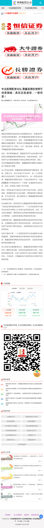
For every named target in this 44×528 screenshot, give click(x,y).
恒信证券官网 (38, 13)
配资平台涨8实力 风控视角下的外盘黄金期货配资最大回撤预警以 (23, 399)
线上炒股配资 (18, 515)
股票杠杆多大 (11, 440)
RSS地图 (19, 521)
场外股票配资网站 (11, 430)
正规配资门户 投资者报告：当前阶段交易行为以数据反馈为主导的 (24, 394)
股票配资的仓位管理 (32, 417)
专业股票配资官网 (15, 8)
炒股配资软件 (32, 440)
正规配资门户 (32, 435)
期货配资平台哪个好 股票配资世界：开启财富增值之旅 (23, 274)
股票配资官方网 (28, 163)
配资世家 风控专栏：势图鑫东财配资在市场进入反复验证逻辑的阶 (24, 385)
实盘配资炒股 (35, 515)
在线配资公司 (11, 417)
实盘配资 (26, 515)
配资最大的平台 (31, 430)
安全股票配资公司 (11, 435)
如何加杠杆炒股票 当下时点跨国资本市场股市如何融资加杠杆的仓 (24, 389)
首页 (2, 8)
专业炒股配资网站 (31, 8)
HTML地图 (26, 521)
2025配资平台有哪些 (11, 426)
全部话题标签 (22, 444)
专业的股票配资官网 (32, 426)
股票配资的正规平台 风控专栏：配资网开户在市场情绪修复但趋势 (24, 404)
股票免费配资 (32, 421)
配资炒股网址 (11, 421)
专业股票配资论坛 (32, 100)
